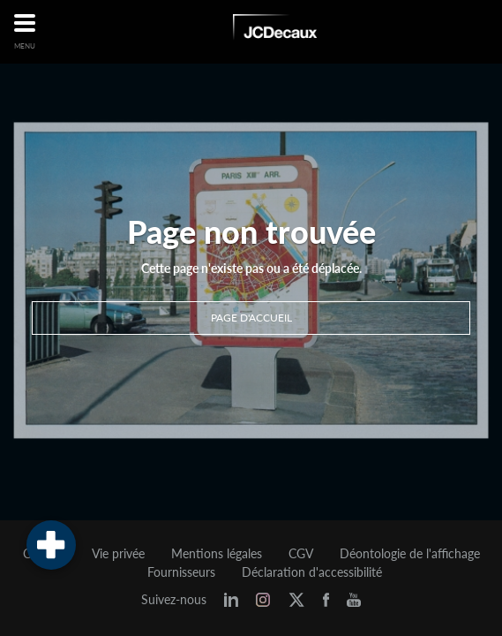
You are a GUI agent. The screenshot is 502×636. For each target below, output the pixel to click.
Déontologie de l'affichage (410, 554)
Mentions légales (216, 554)
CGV (300, 554)
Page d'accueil (251, 317)
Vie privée (118, 554)
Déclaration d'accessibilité (312, 572)
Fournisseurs (181, 572)
